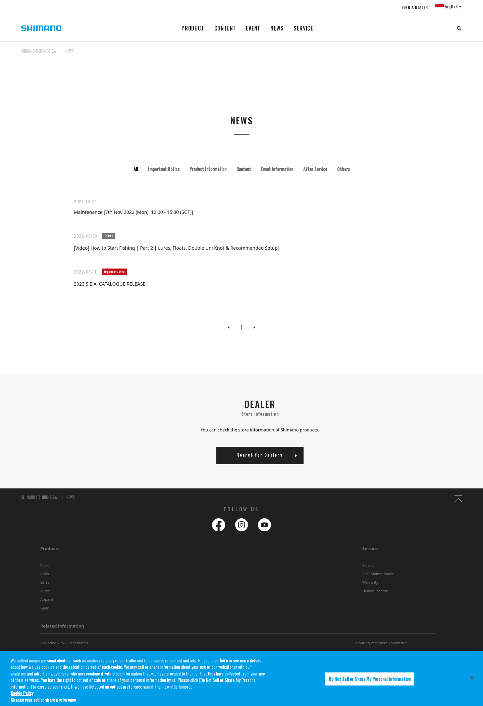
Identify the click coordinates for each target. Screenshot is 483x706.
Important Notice (163, 169)
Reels (44, 566)
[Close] (472, 681)
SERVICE (303, 28)
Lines (44, 583)
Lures (45, 591)
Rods (44, 574)
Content (243, 169)
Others (343, 169)
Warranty (370, 583)
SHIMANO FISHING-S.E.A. (39, 51)
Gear (44, 608)
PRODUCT (192, 28)
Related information (62, 627)
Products (49, 549)
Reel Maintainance (378, 574)
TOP (457, 55)
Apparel (47, 600)
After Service (315, 169)
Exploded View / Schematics (64, 643)
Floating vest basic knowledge (382, 643)
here (224, 664)
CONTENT (225, 28)
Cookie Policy (22, 697)
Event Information (277, 169)
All (135, 169)
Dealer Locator (375, 591)
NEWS (276, 28)
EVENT (253, 28)
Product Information (208, 169)
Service (370, 549)
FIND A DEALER (413, 7)
